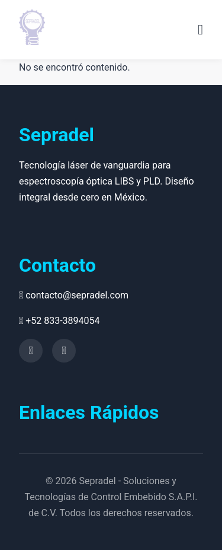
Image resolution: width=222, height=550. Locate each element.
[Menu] (200, 29)
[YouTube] (31, 351)
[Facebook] (64, 351)
